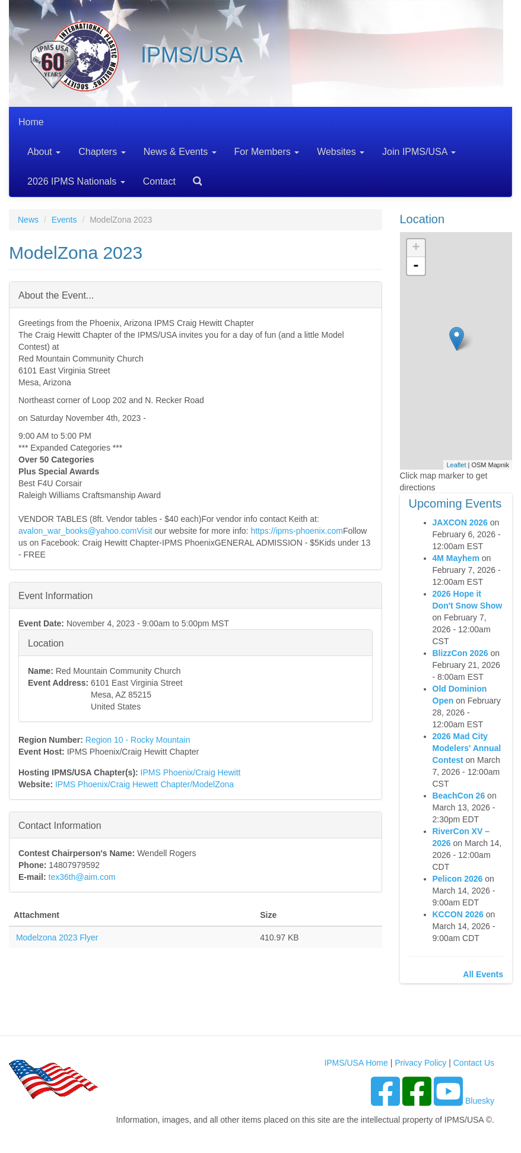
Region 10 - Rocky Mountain (137, 740)
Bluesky (479, 1101)
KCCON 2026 (458, 914)
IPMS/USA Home (355, 1063)
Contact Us (473, 1063)
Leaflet (456, 464)
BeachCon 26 (459, 795)
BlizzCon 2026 (460, 653)
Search (193, 177)
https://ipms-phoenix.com (296, 531)
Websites (340, 152)
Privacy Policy (420, 1063)
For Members (267, 152)
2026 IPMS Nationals (76, 181)
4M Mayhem (456, 558)
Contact (159, 181)
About (44, 152)
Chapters (101, 152)
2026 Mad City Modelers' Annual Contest (467, 748)
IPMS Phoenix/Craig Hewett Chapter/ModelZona (144, 784)
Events (64, 219)
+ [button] (416, 248)
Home (31, 122)
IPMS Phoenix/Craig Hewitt (191, 772)
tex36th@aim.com (82, 877)
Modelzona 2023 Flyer (57, 937)
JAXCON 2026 (460, 522)
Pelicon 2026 (458, 878)
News (28, 219)
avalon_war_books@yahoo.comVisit (85, 531)
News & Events (180, 152)
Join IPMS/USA (419, 152)
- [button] (416, 266)
